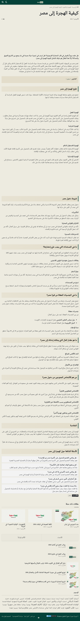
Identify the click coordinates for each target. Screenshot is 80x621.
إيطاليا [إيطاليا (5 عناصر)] (43, 599)
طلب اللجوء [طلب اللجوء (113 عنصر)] (69, 608)
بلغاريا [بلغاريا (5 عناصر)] (53, 605)
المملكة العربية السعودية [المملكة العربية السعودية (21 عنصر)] (19, 602)
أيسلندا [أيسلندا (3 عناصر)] (57, 599)
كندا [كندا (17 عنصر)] (50, 608)
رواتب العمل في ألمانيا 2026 (56, 545)
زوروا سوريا (73, 617)
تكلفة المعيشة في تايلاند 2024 (42, 524)
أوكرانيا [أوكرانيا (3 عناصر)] (67, 599)
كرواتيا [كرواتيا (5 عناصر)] (54, 609)
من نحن (32, 617)
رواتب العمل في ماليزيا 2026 (56, 554)
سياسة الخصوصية (17, 617)
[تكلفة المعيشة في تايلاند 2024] (40, 515)
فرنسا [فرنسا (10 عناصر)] (62, 608)
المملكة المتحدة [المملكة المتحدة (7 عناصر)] (6, 602)
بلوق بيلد (4, 617)
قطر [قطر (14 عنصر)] (58, 608)
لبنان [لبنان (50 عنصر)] (46, 608)
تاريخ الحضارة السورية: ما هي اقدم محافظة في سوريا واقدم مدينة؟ (44, 582)
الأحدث (60, 537)
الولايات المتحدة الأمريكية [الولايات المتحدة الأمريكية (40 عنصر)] (69, 605)
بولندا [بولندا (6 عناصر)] (49, 605)
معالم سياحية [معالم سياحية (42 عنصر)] (23, 608)
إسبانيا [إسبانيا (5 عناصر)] (53, 599)
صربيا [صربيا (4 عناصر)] (76, 609)
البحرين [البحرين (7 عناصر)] (22, 599)
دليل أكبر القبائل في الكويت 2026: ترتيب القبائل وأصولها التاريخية (45, 563)
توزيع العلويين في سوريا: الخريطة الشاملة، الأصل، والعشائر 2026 (45, 573)
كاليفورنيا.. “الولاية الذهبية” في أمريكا (15, 525)
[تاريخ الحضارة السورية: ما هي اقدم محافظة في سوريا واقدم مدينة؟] (72, 585)
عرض (68, 79)
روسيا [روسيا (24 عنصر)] (28, 605)
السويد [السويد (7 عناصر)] (49, 602)
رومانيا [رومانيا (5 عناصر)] (24, 605)
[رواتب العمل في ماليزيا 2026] (72, 557)
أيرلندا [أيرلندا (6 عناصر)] (62, 599)
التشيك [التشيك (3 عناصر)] (7, 599)
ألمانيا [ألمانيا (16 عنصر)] (71, 599)
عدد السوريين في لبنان (71, 524)
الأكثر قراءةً (21, 537)
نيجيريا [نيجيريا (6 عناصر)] (16, 608)
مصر (70, 495)
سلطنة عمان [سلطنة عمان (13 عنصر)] (17, 605)
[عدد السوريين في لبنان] (66, 515)
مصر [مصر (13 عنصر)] (30, 608)
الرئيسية (75, 7)
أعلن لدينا (26, 617)
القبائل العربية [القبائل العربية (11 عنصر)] (41, 602)
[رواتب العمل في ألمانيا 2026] (72, 548)
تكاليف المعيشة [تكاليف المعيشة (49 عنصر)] (36, 605)
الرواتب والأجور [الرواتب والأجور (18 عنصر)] (56, 602)
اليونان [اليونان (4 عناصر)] (57, 605)
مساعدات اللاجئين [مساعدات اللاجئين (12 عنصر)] (38, 608)
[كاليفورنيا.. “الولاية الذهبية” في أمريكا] (13, 515)
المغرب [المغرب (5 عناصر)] (30, 602)
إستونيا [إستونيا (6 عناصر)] (48, 599)
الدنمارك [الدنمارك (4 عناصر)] (64, 602)
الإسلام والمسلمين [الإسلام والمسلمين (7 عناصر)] (36, 599)
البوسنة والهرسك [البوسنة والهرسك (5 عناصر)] (14, 599)
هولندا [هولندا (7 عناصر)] (11, 608)
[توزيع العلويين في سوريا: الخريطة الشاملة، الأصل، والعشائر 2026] (72, 576)
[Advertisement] (40, 36)
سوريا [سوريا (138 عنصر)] (10, 605)
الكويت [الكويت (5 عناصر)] (34, 602)
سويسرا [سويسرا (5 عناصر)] (4, 605)
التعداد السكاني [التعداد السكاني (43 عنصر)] (72, 602)
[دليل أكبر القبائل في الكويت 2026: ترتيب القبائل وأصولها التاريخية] (72, 566)
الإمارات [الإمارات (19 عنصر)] (27, 599)
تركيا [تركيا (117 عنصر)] (45, 605)
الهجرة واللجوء (67, 7)
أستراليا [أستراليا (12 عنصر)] (76, 599)
